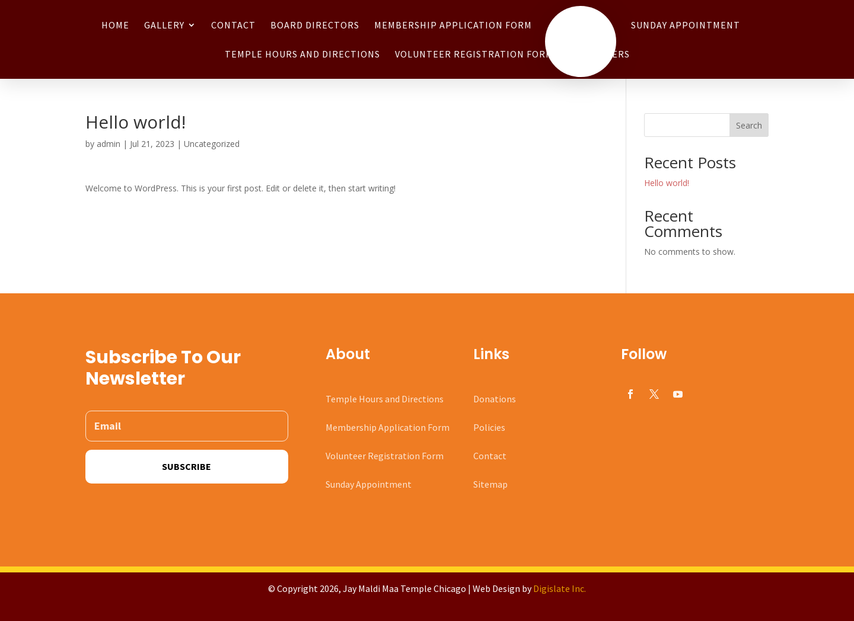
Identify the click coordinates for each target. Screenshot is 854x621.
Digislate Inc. (559, 588)
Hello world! (666, 182)
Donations (494, 399)
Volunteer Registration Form (385, 456)
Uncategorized (212, 143)
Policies (489, 427)
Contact (489, 456)
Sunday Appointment (369, 484)
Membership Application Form (388, 427)
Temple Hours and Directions (385, 399)
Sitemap (490, 484)
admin (108, 143)
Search (749, 125)
